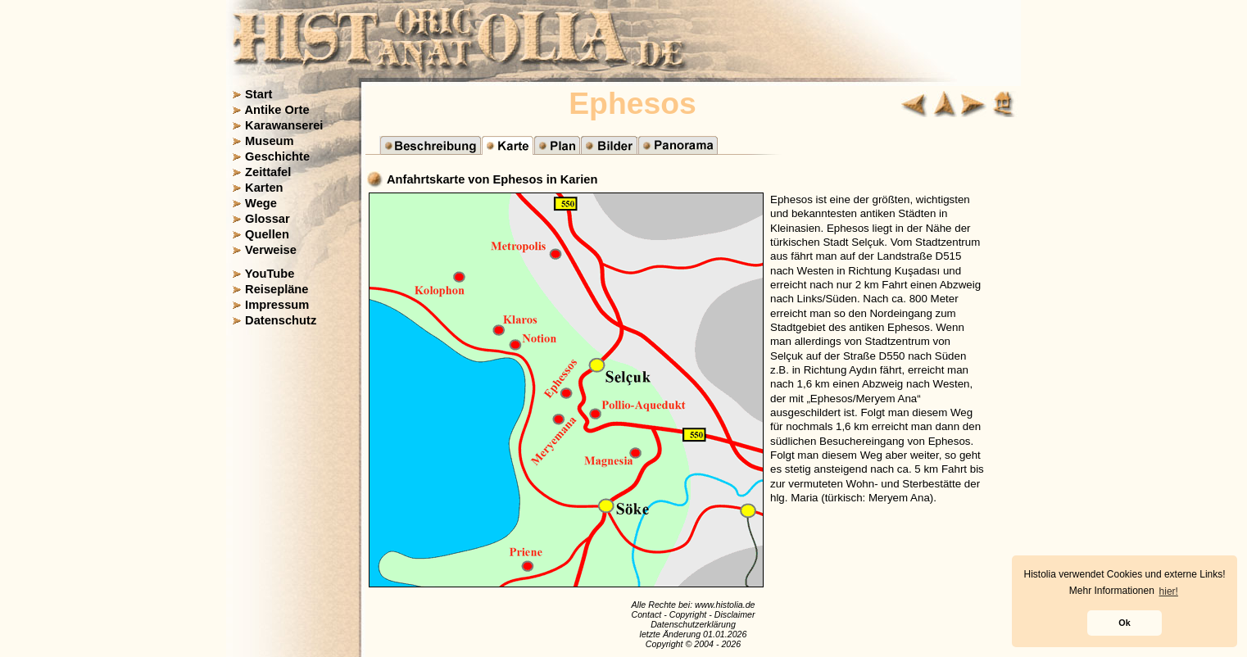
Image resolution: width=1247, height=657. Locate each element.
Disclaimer (734, 614)
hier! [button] (1168, 591)
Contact (646, 614)
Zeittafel (268, 172)
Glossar (267, 218)
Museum (269, 140)
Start (258, 94)
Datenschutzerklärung (693, 624)
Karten (264, 187)
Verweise (271, 249)
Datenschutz (280, 320)
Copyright (688, 614)
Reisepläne (276, 289)
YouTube (270, 273)
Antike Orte (277, 109)
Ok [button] (1124, 623)
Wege (261, 203)
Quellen (267, 234)
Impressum (277, 304)
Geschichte (277, 156)
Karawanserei (284, 125)
